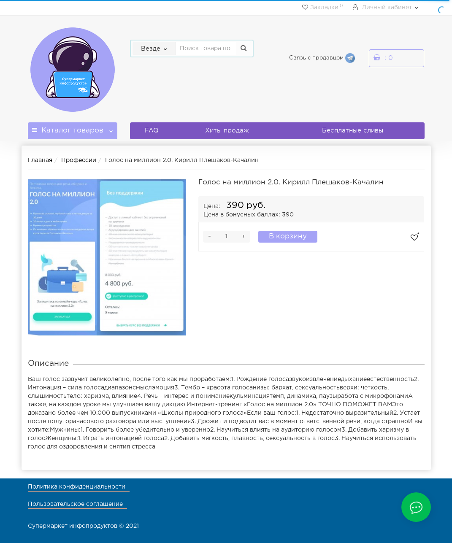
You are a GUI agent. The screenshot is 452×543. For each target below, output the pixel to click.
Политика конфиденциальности (76, 486)
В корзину (288, 236)
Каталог (73, 128)
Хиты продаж (227, 130)
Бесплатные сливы (352, 130)
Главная (40, 160)
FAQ (152, 130)
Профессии (78, 160)
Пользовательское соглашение (75, 504)
